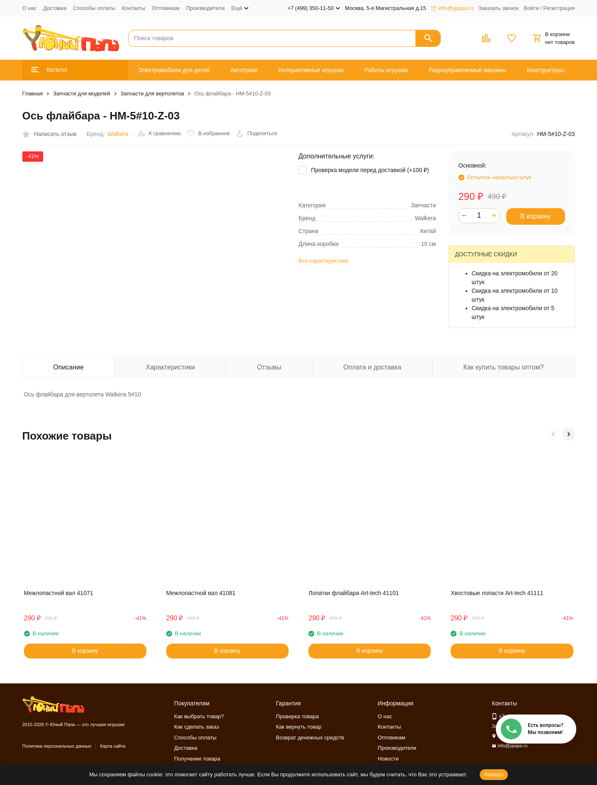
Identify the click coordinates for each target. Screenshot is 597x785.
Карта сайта (112, 746)
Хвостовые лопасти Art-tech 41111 (497, 593)
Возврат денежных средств (310, 737)
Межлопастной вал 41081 (200, 593)
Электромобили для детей (173, 70)
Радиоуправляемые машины (467, 70)
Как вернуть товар (299, 727)
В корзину (535, 216)
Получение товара (197, 759)
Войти (531, 8)
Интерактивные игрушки (311, 70)
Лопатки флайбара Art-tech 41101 (353, 593)
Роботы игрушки (386, 70)
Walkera (118, 134)
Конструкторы (545, 70)
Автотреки (243, 70)
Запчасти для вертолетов (152, 93)
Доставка (54, 8)
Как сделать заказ (196, 727)
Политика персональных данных (57, 746)
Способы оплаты (94, 8)
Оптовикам (166, 8)
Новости (388, 759)
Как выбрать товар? (199, 716)
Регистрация (559, 8)
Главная (32, 93)
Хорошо (494, 774)
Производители (205, 8)
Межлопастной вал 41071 (58, 593)
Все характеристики (323, 261)
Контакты (133, 8)
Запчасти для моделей (81, 93)
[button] (553, 434)
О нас (29, 8)
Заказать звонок (498, 8)
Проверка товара (297, 716)
